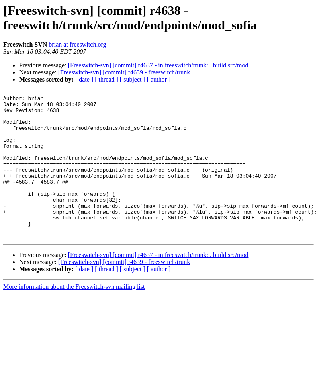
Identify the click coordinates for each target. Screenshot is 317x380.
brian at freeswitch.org (77, 44)
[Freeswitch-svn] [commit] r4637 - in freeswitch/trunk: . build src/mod (158, 65)
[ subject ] (132, 79)
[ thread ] (106, 79)
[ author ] (159, 79)
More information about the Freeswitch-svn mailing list (74, 315)
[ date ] (84, 79)
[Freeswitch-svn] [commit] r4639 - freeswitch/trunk (124, 72)
